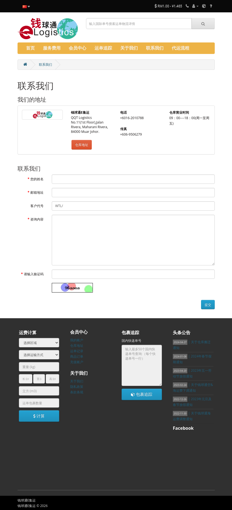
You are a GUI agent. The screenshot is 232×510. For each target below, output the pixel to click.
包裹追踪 (141, 394)
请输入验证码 (34, 274)
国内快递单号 (131, 340)
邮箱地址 (37, 192)
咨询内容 (37, 219)
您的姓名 (37, 179)
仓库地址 (81, 144)
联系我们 (45, 64)
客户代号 (37, 206)
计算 (39, 416)
